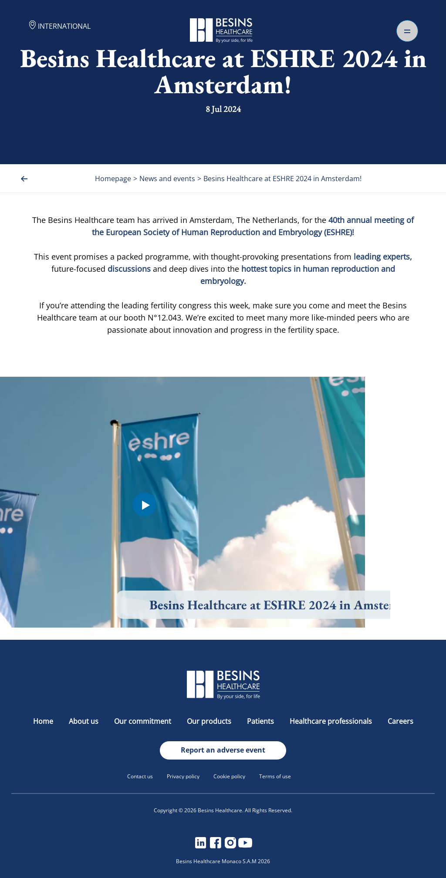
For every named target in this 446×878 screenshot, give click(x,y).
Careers (400, 721)
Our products (210, 721)
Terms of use (275, 776)
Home (44, 721)
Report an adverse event (223, 750)
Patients (261, 721)
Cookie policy (229, 776)
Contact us (140, 776)
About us (84, 721)
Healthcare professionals (332, 721)
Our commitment (143, 721)
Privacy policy (183, 776)
